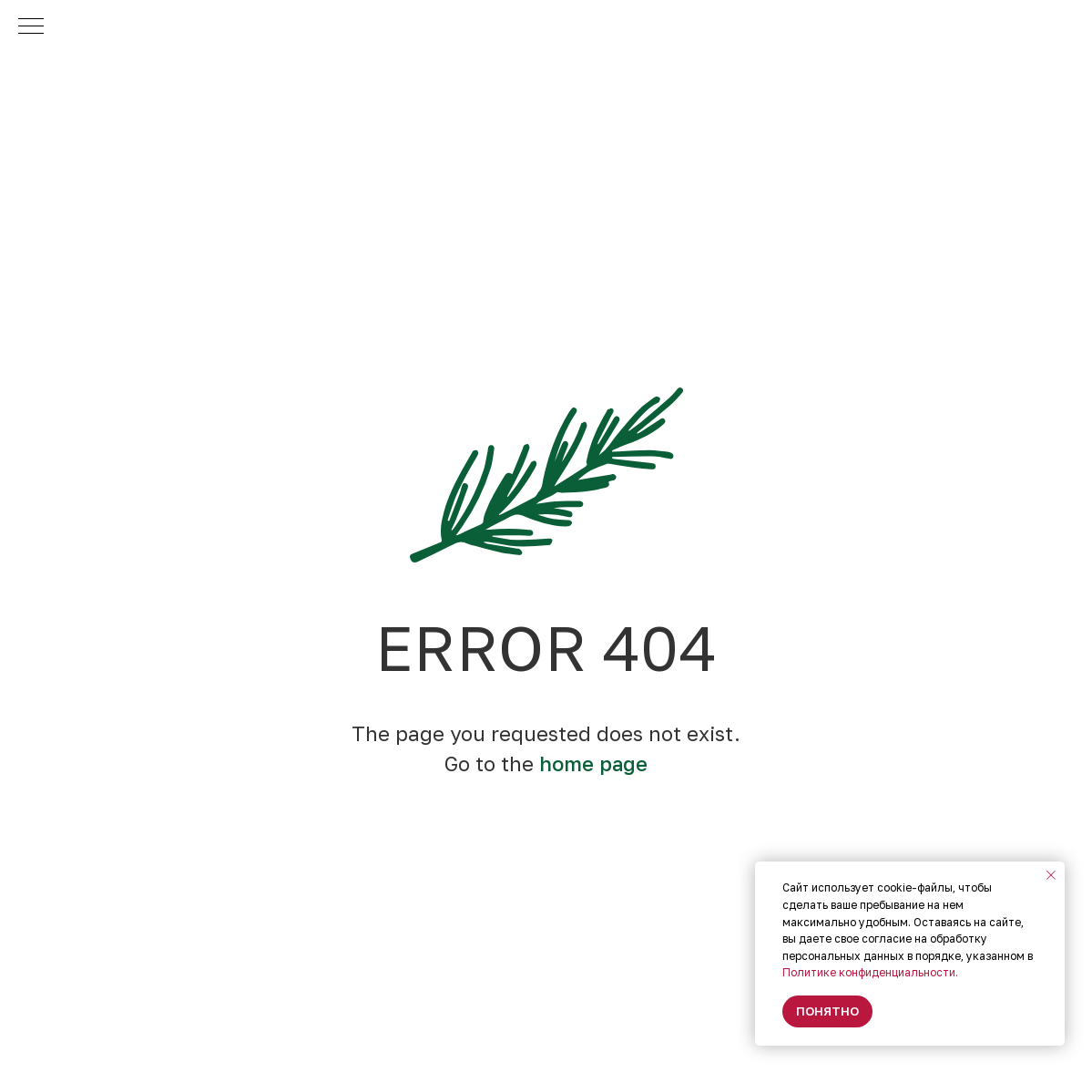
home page (593, 763)
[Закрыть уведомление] (1051, 875)
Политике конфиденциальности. (870, 972)
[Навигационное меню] (31, 27)
